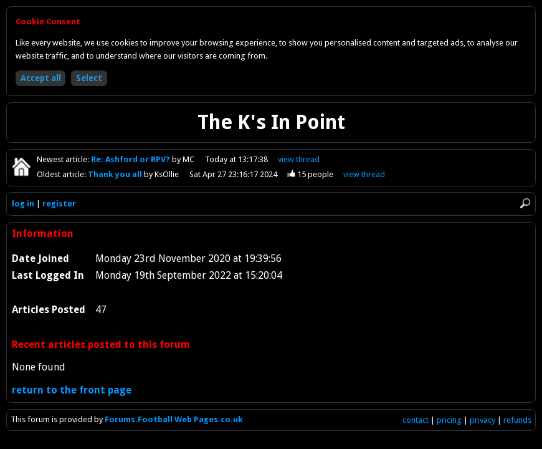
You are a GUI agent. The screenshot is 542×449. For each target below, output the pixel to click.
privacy (482, 420)
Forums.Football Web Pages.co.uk (174, 419)
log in (23, 203)
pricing (449, 420)
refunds (517, 420)
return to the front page (71, 390)
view (299, 159)
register (59, 203)
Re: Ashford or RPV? (131, 159)
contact (415, 420)
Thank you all (116, 174)
